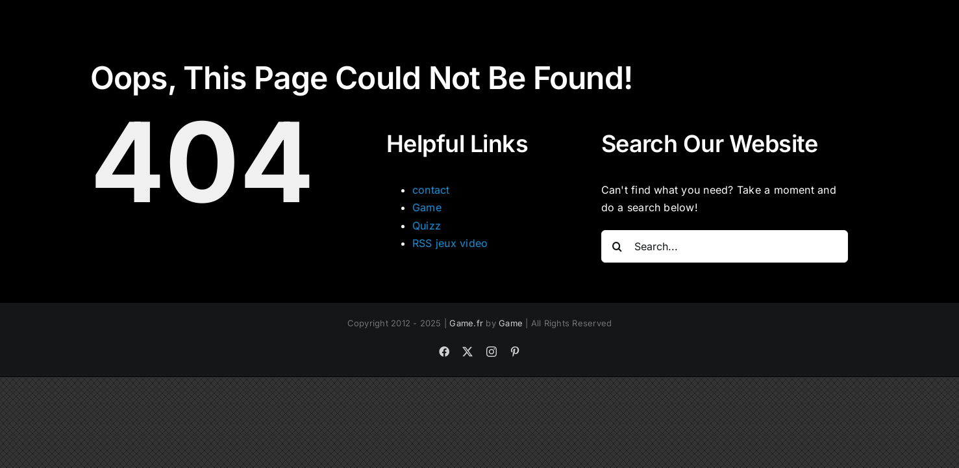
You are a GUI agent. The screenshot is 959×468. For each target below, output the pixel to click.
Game (427, 207)
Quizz (426, 225)
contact (431, 189)
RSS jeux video (450, 243)
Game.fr (466, 323)
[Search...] (724, 246)
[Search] (617, 246)
